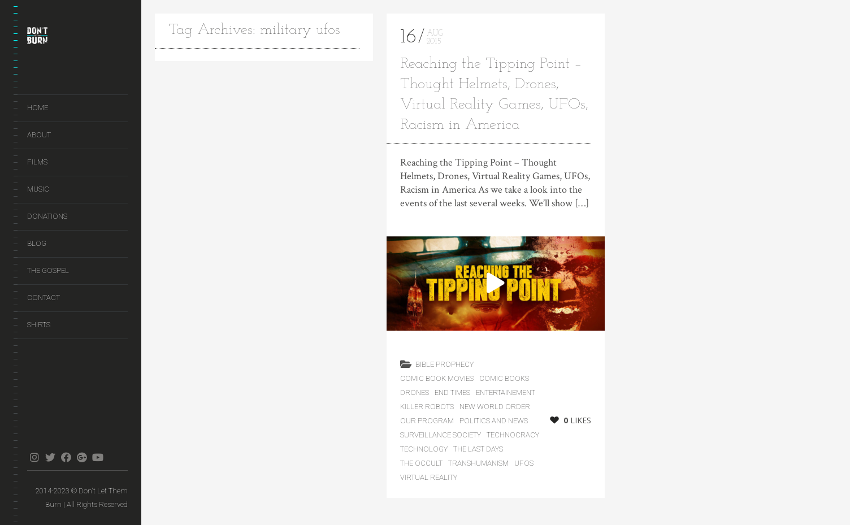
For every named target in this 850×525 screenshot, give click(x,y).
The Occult (421, 463)
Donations (47, 216)
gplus (82, 457)
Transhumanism (478, 463)
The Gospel (48, 270)
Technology (424, 449)
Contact (43, 297)
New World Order (494, 406)
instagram (34, 457)
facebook (66, 457)
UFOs (524, 463)
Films (37, 162)
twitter (50, 457)
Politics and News (493, 420)
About (39, 135)
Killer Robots (427, 406)
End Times (452, 392)
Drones (414, 392)
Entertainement (505, 392)
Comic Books (504, 378)
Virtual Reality (428, 477)
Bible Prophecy (444, 364)
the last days (478, 449)
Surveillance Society (440, 435)
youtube (97, 457)
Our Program (427, 420)
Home (37, 107)
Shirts (38, 324)
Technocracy (513, 435)
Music (38, 189)
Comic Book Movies (437, 378)
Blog (36, 243)
